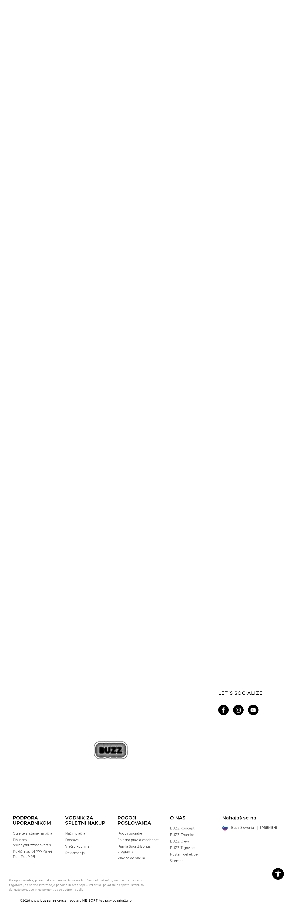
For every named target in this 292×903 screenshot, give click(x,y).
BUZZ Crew (179, 841)
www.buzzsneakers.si (48, 900)
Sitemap (177, 861)
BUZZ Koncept (182, 828)
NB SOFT (90, 900)
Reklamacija (75, 853)
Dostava (72, 840)
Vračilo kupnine (77, 846)
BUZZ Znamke (182, 835)
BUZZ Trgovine (182, 848)
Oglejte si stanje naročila (32, 833)
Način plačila (75, 833)
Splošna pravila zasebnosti (138, 840)
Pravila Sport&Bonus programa (134, 849)
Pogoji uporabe (129, 833)
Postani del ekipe (184, 854)
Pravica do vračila (131, 858)
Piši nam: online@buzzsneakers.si (32, 842)
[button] (278, 874)
